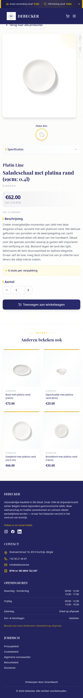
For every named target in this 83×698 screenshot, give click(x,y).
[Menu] (74, 16)
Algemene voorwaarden (17, 657)
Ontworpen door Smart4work (41, 682)
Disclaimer (10, 667)
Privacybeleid (11, 646)
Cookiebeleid (11, 651)
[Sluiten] (79, 4)
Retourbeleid (11, 662)
